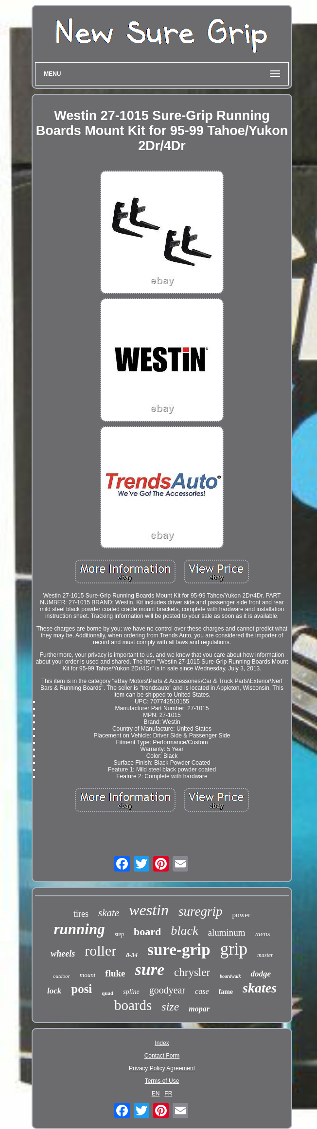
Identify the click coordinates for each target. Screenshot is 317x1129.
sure (149, 969)
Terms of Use (162, 1081)
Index (162, 1043)
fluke (115, 973)
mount (88, 974)
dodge (260, 973)
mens (262, 934)
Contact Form (162, 1055)
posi (81, 988)
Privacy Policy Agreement (162, 1068)
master (265, 955)
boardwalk (230, 976)
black (184, 931)
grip (233, 949)
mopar (199, 1009)
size (170, 1006)
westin (149, 910)
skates (260, 987)
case (202, 991)
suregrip (200, 911)
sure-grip (179, 949)
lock (54, 990)
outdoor (61, 976)
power (241, 915)
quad (107, 993)
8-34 (132, 954)
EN (156, 1093)
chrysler (192, 972)
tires (80, 914)
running (79, 929)
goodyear (167, 990)
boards (133, 1005)
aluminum (227, 932)
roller (100, 950)
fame (226, 991)
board (147, 931)
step (119, 934)
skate (108, 913)
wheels (63, 953)
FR (168, 1093)
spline (131, 991)
